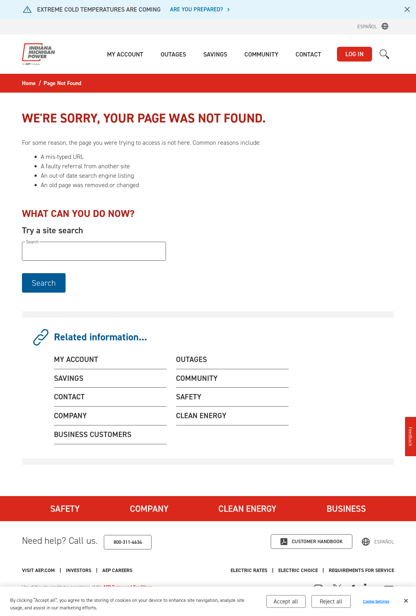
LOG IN (354, 54)
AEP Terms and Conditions (128, 587)
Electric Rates (249, 570)
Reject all (331, 603)
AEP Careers (117, 570)
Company (149, 509)
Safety (65, 509)
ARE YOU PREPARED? (196, 10)
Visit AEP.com (38, 570)
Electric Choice (298, 570)
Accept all (286, 603)
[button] (125, 54)
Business (346, 509)
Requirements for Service (361, 570)
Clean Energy (247, 509)
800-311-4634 (128, 542)
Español (367, 26)
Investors (78, 570)
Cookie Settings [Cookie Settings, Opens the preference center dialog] (376, 603)
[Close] (406, 602)
